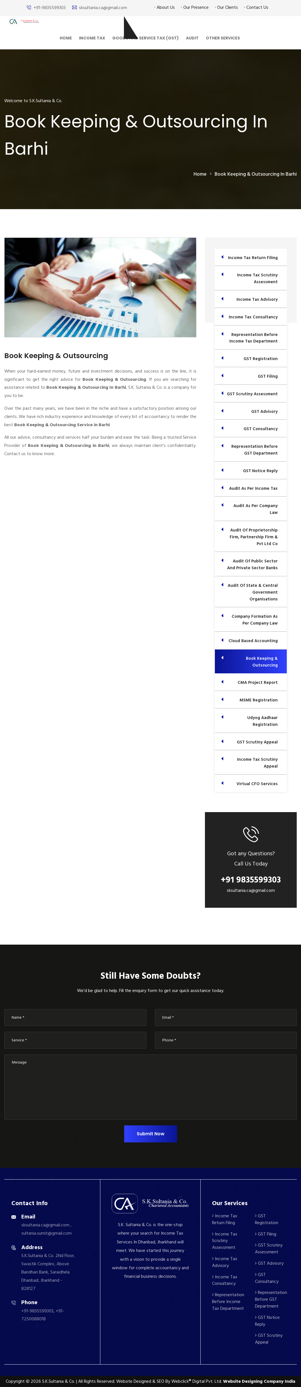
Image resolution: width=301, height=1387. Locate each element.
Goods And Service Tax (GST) (145, 38)
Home (66, 38)
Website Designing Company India (259, 1381)
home (200, 174)
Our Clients (226, 7)
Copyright (15, 1381)
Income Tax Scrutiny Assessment (224, 1240)
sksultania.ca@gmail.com (103, 7)
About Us (164, 7)
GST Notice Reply (267, 1321)
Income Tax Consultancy (224, 1280)
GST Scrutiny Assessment (269, 1248)
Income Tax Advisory (224, 1262)
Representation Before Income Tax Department (228, 1301)
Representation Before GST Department (271, 1299)
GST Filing (265, 1234)
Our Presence (195, 7)
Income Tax (92, 38)
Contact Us (256, 7)
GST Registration (266, 1219)
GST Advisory (269, 1263)
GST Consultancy (267, 1278)
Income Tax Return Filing (224, 1219)
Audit (192, 38)
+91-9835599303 (50, 7)
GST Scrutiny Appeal (269, 1339)
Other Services (223, 38)
